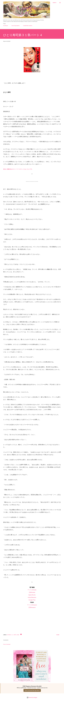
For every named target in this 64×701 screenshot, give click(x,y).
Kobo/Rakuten (32, 597)
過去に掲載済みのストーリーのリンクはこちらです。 (18, 169)
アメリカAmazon (32, 605)
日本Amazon (32, 607)
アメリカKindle (32, 590)
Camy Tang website (16, 25)
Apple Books (32, 595)
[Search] (54, 3)
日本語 (17, 634)
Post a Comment (6, 644)
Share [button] (57, 634)
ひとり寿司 (14, 634)
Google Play (32, 600)
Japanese (9, 634)
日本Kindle (32, 592)
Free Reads (5, 25)
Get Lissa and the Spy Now (32, 690)
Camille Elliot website (27, 25)
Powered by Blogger (32, 697)
